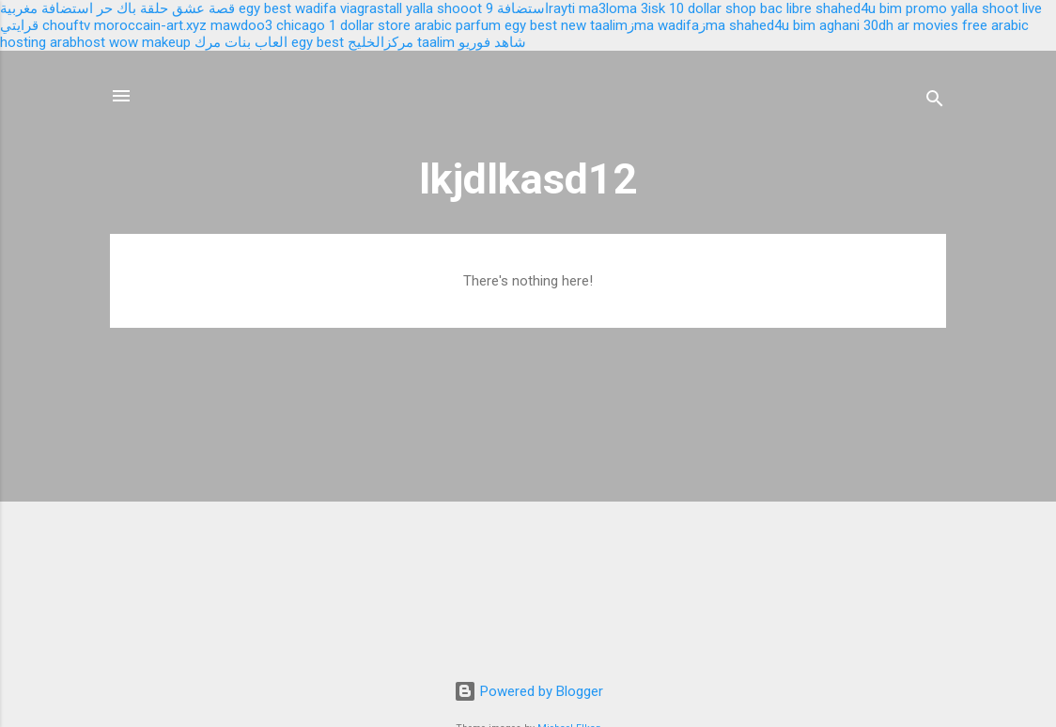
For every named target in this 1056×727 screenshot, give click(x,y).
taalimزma (622, 25)
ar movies (927, 25)
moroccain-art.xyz (150, 25)
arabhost (77, 42)
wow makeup (150, 42)
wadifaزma (691, 25)
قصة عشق (203, 8)
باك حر (116, 8)
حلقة (154, 8)
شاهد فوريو (492, 42)
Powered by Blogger (528, 691)
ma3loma (608, 8)
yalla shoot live (996, 8)
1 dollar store (370, 25)
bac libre (786, 8)
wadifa (315, 8)
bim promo (913, 8)
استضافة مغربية (46, 8)
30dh (878, 25)
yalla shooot (444, 8)
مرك (207, 42)
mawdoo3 (241, 25)
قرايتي (19, 25)
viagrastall (371, 8)
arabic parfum (457, 25)
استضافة (523, 8)
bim (804, 25)
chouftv (66, 25)
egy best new (545, 25)
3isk (653, 8)
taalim (436, 42)
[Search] (935, 102)
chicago (300, 25)
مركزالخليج (380, 42)
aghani (839, 25)
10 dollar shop (712, 8)
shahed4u (845, 8)
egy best (265, 8)
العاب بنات (256, 42)
